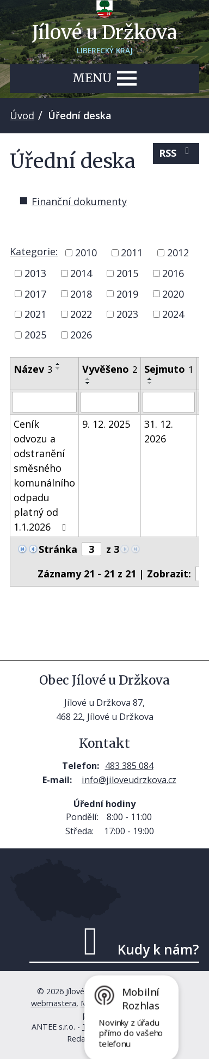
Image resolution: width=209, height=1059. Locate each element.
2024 (173, 314)
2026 (81, 334)
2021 (35, 314)
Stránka (58, 549)
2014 (81, 273)
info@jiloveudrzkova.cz (129, 780)
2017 (35, 293)
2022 (81, 314)
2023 (127, 314)
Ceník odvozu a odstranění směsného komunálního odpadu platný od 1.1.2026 (44, 475)
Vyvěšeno (109, 368)
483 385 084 (129, 766)
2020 (173, 293)
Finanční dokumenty (79, 201)
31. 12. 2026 (158, 431)
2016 (173, 273)
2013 (35, 273)
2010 (86, 252)
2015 (127, 273)
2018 (81, 293)
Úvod (22, 115)
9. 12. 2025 (106, 423)
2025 (35, 334)
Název (33, 368)
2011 (132, 252)
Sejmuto (168, 368)
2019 (127, 293)
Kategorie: (34, 251)
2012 (178, 252)
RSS (176, 152)
